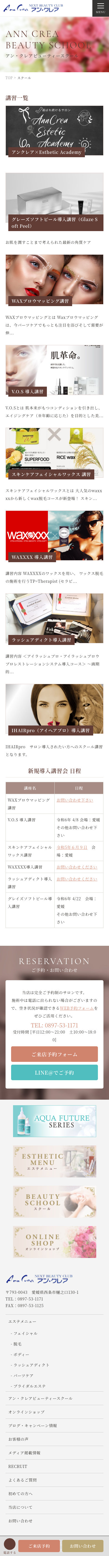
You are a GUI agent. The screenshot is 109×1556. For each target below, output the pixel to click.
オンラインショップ (26, 1412)
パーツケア (23, 1375)
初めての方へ (20, 1493)
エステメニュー (22, 1321)
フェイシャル (25, 1333)
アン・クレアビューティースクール (40, 1398)
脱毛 (17, 1344)
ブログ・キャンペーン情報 (32, 1425)
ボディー (21, 1354)
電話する (9, 1552)
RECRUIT (20, 1466)
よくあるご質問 (22, 1480)
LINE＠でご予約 (54, 1072)
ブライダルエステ (29, 1386)
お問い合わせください (77, 867)
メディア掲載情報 (24, 1452)
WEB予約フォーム (77, 1008)
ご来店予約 (39, 1546)
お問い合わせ (83, 1546)
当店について (20, 1507)
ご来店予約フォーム (54, 1054)
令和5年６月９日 (72, 847)
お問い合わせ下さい (75, 800)
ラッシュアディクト (31, 1365)
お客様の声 (18, 1439)
